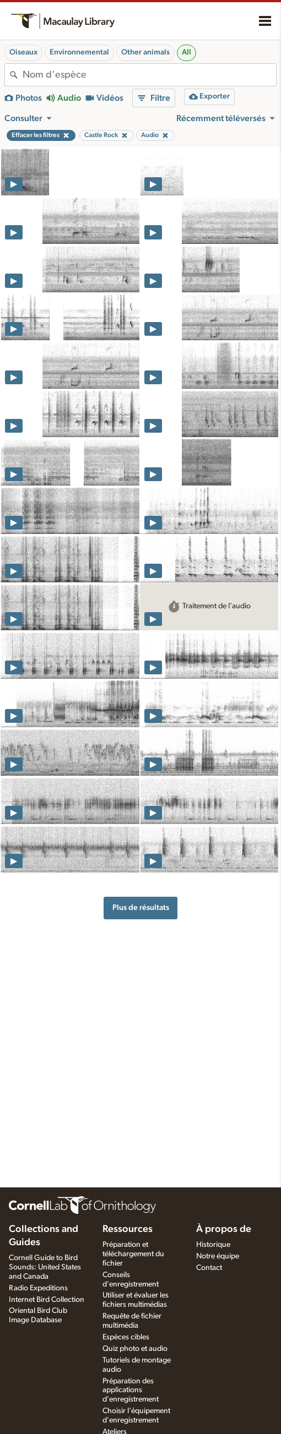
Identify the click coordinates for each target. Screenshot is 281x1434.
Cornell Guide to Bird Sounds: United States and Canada (45, 1267)
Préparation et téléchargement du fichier (133, 1254)
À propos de (223, 1229)
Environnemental (79, 52)
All (186, 52)
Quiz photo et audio (134, 1349)
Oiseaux (23, 52)
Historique (213, 1244)
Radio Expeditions (38, 1288)
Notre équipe (217, 1256)
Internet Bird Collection (46, 1300)
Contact (209, 1268)
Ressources (127, 1229)
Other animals (145, 52)
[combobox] (149, 75)
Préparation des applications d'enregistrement (130, 1390)
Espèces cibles (125, 1337)
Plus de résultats (140, 907)
